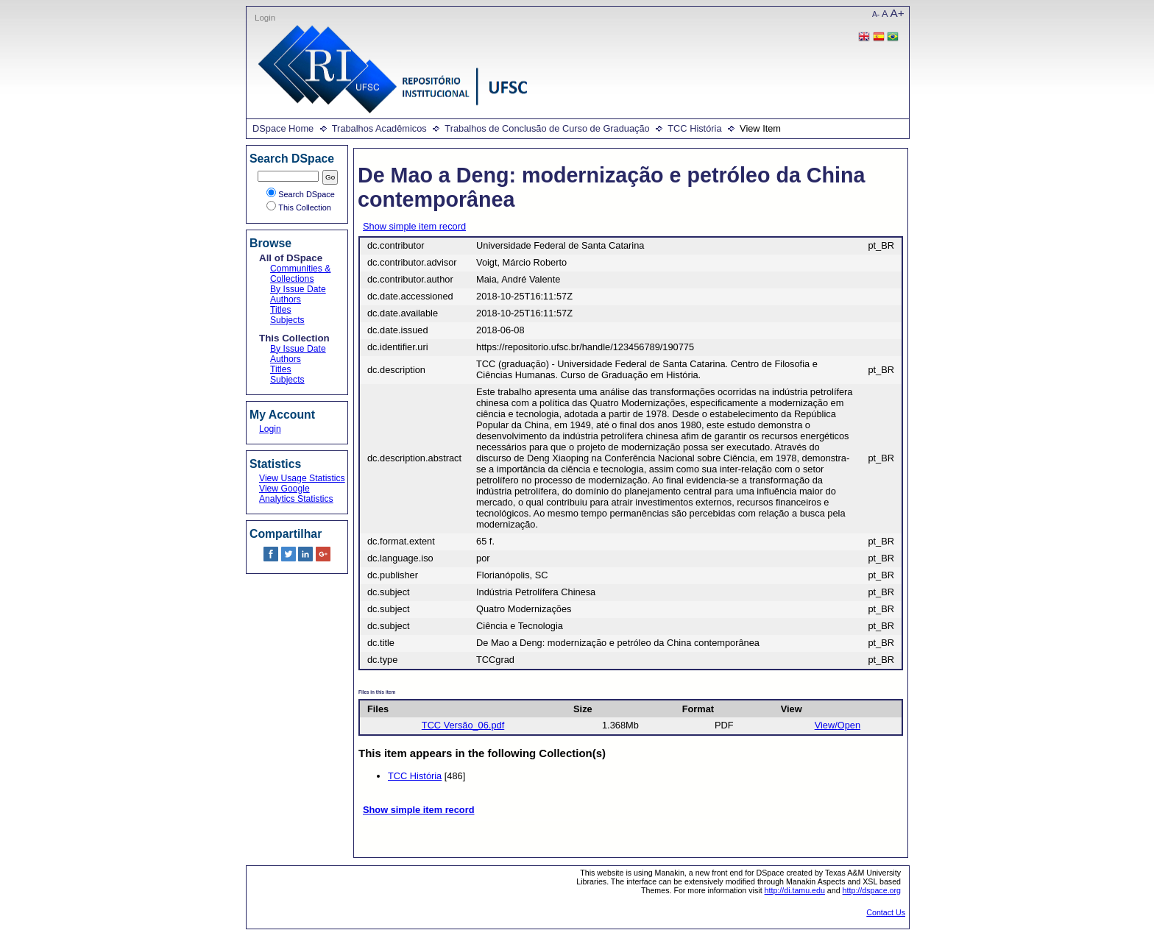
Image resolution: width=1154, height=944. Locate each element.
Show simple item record (414, 226)
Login (265, 17)
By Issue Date (298, 289)
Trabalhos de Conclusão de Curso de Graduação (547, 128)
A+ (898, 13)
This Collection (298, 207)
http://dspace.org (872, 890)
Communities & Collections (300, 273)
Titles (280, 310)
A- (875, 14)
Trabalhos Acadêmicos (379, 128)
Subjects (287, 320)
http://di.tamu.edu (795, 890)
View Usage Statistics (302, 478)
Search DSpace (300, 194)
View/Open (837, 725)
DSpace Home (283, 128)
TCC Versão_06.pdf (463, 725)
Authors (285, 299)
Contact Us (885, 912)
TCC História (694, 128)
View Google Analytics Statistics (296, 493)
